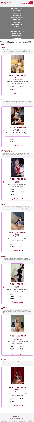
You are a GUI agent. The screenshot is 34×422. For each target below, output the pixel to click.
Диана (4, 308)
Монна (4, 99)
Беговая (17, 182)
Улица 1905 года (17, 79)
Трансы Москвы (17, 8)
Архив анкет (16, 416)
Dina (3, 204)
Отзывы (17, 22)
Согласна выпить (17, 31)
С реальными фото (17, 17)
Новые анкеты (17, 29)
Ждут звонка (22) (17, 24)
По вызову (17, 20)
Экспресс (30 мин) (17, 36)
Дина (3, 256)
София (4, 359)
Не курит (17, 26)
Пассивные (17, 15)
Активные (17, 13)
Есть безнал (17, 38)
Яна (3, 47)
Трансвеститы (17, 10)
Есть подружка (17, 33)
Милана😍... (6, 151)
